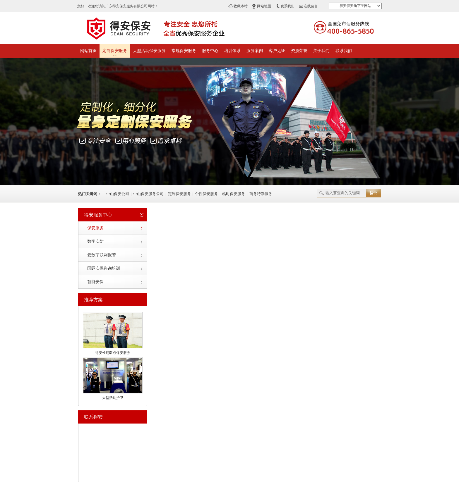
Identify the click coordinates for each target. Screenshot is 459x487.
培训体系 (232, 51)
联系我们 (287, 6)
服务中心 (210, 51)
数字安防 (95, 241)
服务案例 (254, 51)
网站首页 (88, 51)
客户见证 (277, 51)
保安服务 (95, 228)
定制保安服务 (114, 51)
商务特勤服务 (260, 194)
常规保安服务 (184, 51)
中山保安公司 (117, 194)
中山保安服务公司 (148, 194)
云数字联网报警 (101, 255)
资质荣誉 (299, 51)
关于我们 (321, 51)
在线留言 (311, 6)
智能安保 (95, 282)
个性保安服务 (206, 194)
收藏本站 (241, 6)
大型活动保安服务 (149, 51)
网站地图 (264, 6)
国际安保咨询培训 (103, 268)
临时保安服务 (233, 194)
